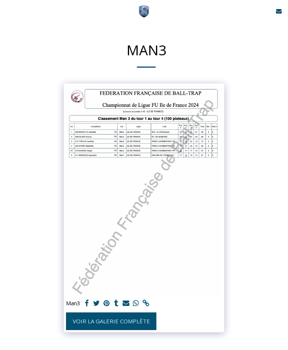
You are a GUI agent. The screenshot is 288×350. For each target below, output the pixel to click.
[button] (8, 10)
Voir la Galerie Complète (111, 321)
